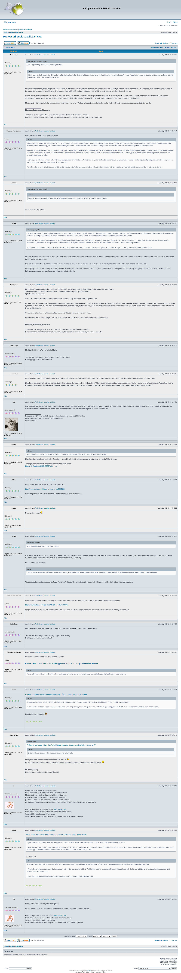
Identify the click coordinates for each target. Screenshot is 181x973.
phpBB (89, 971)
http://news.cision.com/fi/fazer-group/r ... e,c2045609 (45, 489)
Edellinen (165, 43)
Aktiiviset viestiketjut (25, 29)
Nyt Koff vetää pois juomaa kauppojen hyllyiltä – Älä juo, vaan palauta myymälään (56, 694)
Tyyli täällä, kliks (60, 809)
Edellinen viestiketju (157, 47)
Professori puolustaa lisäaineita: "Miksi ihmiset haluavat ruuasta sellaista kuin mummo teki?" (61, 745)
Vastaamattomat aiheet (10, 29)
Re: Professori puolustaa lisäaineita (45, 55)
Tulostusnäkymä (9, 47)
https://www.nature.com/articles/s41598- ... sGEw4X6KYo (46, 605)
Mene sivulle (158, 43)
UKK (169, 22)
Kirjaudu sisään (10, 22)
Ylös (5, 125)
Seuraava (174, 43)
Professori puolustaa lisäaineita (22, 36)
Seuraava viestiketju (170, 47)
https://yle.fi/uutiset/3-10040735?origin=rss (41, 466)
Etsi (175, 22)
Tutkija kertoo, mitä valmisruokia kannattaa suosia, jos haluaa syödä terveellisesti (55, 835)
